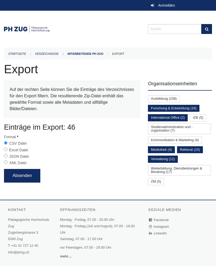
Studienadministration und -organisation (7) (172, 128)
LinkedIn (158, 233)
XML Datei (17, 163)
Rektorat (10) (190, 150)
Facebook (159, 220)
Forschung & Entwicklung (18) (174, 108)
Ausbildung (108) (164, 99)
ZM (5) (156, 181)
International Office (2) (167, 117)
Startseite (17, 53)
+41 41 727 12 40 (24, 246)
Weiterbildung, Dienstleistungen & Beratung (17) (176, 170)
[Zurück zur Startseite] (72, 28)
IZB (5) (198, 117)
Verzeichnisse (47, 53)
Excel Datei (18, 150)
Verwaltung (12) (163, 159)
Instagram (159, 227)
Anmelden (166, 5)
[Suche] (206, 29)
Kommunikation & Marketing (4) (175, 140)
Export (118, 53)
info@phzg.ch (18, 252)
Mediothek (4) (161, 150)
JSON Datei (19, 156)
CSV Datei (17, 143)
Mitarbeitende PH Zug (85, 53)
